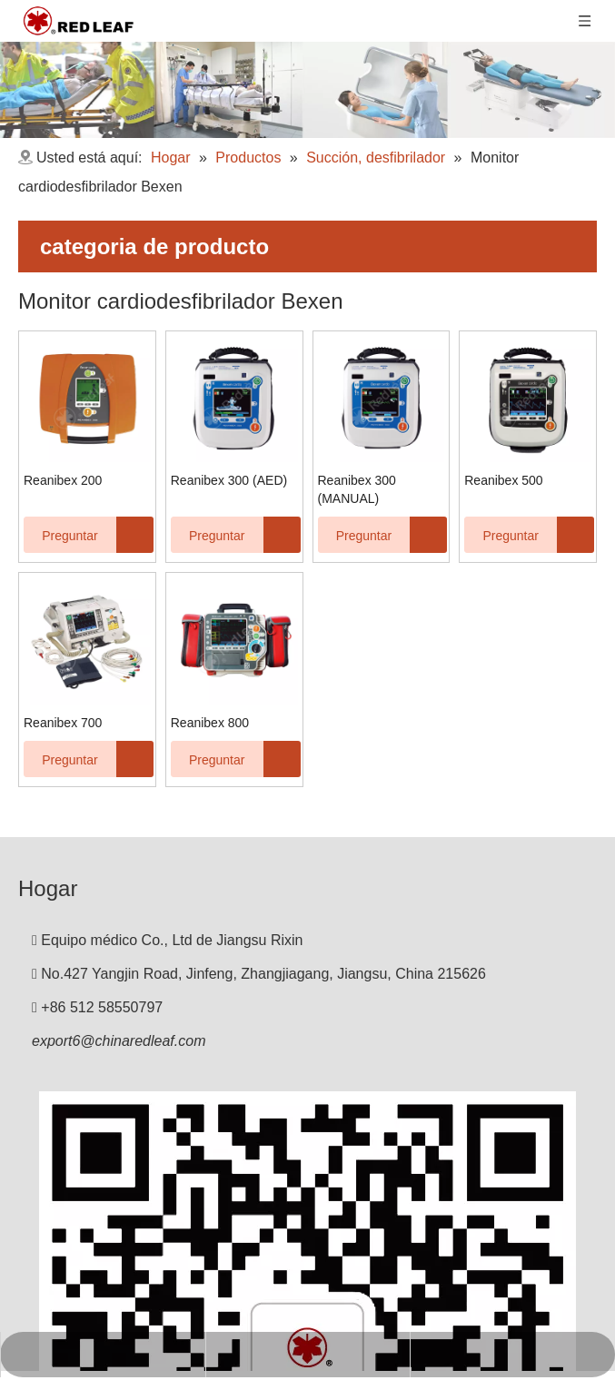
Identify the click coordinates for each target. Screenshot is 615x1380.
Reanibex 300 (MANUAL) (357, 489)
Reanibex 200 (63, 480)
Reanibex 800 (210, 722)
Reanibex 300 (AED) (229, 480)
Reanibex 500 (503, 480)
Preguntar (61, 535)
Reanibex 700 (63, 722)
